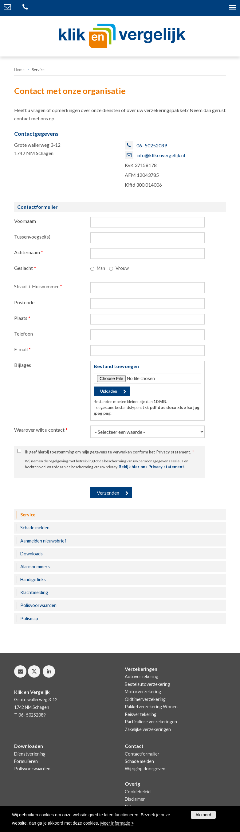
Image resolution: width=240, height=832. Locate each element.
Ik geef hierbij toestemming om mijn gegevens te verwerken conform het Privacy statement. (109, 451)
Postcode (24, 302)
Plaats (22, 318)
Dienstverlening (29, 753)
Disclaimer (135, 799)
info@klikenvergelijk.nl (160, 155)
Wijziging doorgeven (145, 768)
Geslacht (25, 268)
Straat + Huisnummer (38, 286)
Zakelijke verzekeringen (148, 729)
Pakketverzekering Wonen (151, 706)
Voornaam (25, 221)
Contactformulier (142, 753)
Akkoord (203, 814)
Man (101, 268)
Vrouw (122, 268)
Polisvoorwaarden (32, 768)
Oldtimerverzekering (145, 699)
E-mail (22, 349)
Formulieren (26, 761)
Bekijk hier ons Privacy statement (151, 466)
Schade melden (139, 761)
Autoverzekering (141, 676)
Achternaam (28, 252)
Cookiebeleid (138, 791)
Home (19, 69)
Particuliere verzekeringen (151, 721)
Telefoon (23, 333)
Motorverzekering (143, 691)
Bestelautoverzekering (147, 684)
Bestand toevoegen (116, 366)
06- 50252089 (151, 145)
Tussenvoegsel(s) (32, 236)
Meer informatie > (117, 823)
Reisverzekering (140, 714)
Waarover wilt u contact (41, 430)
